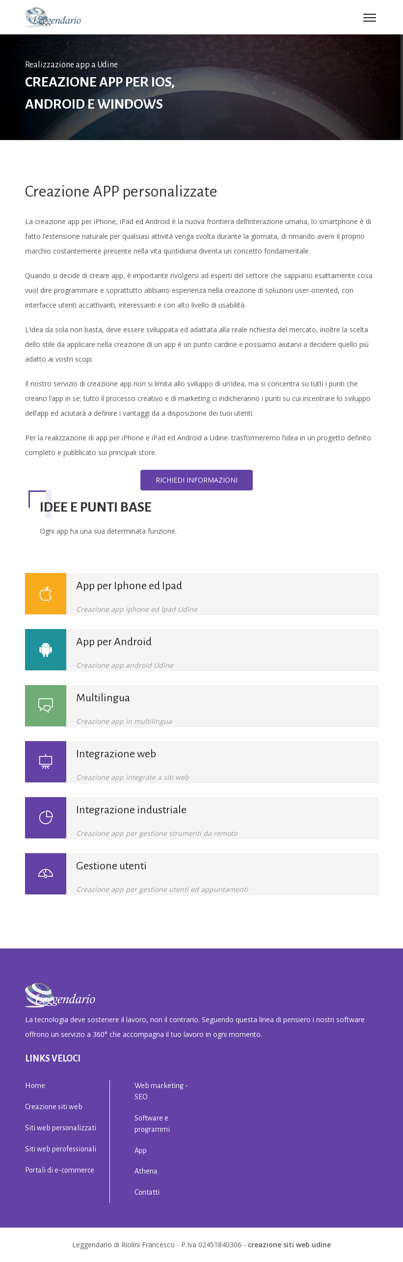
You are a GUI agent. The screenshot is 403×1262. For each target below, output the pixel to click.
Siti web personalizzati (60, 1128)
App (140, 1150)
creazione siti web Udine (289, 1244)
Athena (146, 1171)
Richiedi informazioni (197, 480)
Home (35, 1086)
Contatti (147, 1192)
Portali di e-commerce (59, 1170)
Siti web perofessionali (60, 1149)
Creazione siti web (53, 1107)
